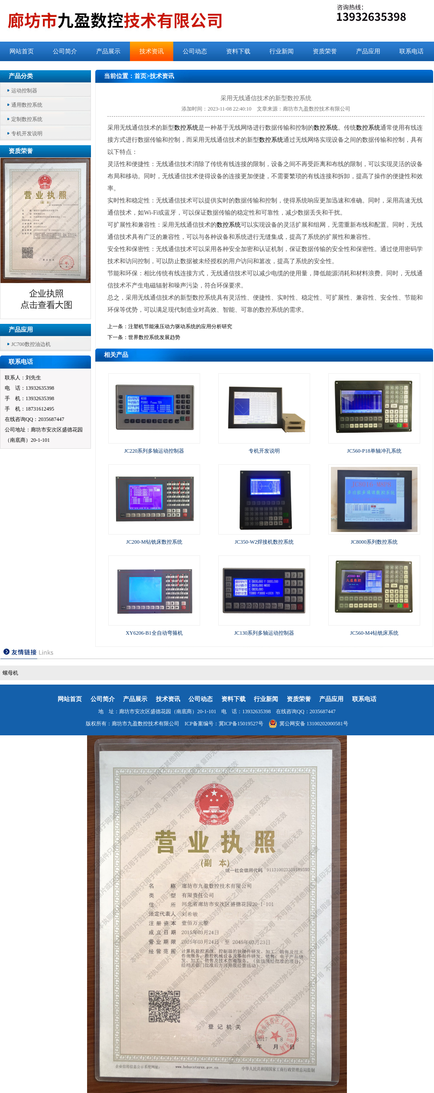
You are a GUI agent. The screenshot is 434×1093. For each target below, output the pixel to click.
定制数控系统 (26, 119)
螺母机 (10, 673)
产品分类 (21, 76)
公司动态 (195, 51)
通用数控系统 (26, 105)
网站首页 (22, 51)
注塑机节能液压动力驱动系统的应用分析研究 (180, 326)
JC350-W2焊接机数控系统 (264, 542)
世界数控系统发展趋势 (154, 337)
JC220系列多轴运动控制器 (154, 451)
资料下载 (238, 51)
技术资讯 (151, 51)
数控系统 (186, 127)
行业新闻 (281, 51)
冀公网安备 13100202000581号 (308, 723)
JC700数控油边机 (31, 344)
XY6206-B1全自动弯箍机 (154, 633)
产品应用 (368, 51)
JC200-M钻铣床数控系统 (154, 542)
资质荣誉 (325, 51)
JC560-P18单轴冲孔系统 (374, 451)
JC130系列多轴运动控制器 (264, 633)
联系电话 (411, 51)
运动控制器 (24, 91)
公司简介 (65, 51)
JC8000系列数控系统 (374, 542)
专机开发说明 (26, 134)
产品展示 (108, 51)
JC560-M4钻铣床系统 (374, 633)
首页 (140, 76)
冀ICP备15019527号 (241, 724)
